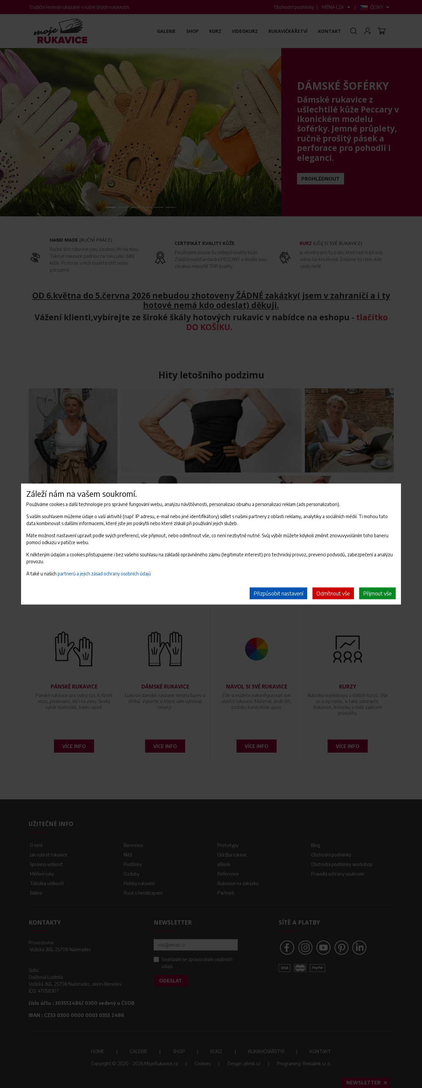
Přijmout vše (377, 593)
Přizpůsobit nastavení (278, 593)
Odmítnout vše (333, 593)
